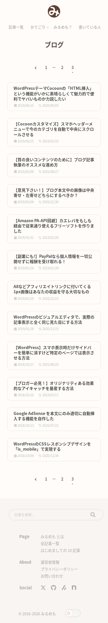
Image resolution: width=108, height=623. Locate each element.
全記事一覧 (50, 543)
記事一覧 (16, 27)
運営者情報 (50, 562)
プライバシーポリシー (59, 569)
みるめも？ (63, 27)
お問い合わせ (52, 576)
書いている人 (90, 27)
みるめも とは (52, 536)
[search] (56, 515)
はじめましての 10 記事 (60, 550)
